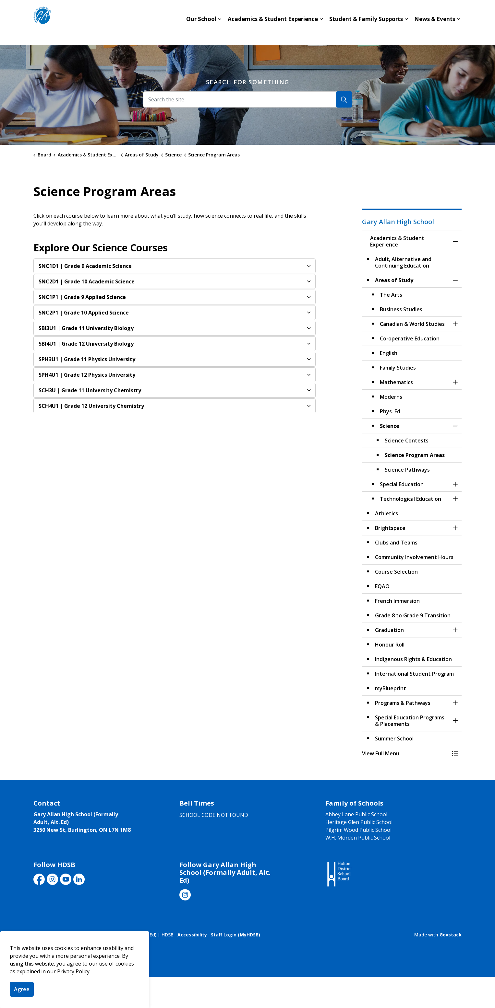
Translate (428, 11)
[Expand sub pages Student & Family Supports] (406, 34)
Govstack (451, 935)
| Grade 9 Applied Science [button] (82, 297)
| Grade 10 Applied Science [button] (84, 312)
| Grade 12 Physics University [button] (87, 374)
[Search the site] (247, 99)
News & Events (434, 34)
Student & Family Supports (366, 34)
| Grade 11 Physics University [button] (87, 359)
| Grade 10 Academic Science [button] (87, 281)
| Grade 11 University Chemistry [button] (90, 390)
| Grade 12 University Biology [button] (86, 343)
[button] (405, 753)
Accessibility (192, 935)
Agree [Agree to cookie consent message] (21, 989)
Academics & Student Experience (273, 34)
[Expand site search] (455, 11)
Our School (201, 34)
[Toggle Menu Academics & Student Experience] (455, 753)
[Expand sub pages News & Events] (458, 34)
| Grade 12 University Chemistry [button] (91, 405)
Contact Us (339, 11)
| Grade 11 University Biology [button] (86, 328)
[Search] (344, 99)
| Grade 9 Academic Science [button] (85, 265)
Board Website (384, 11)
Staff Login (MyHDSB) (235, 935)
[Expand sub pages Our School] (219, 34)
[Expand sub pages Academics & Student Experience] (321, 34)
